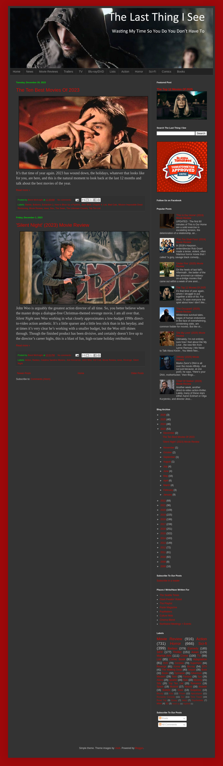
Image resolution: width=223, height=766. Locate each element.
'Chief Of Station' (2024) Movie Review (189, 382)
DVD (165, 663)
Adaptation (200, 659)
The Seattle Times (169, 595)
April (166, 480)
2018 (164, 519)
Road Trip (162, 700)
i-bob (117, 748)
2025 (164, 419)
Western (161, 676)
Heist (184, 700)
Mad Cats (112, 204)
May (166, 476)
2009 (164, 561)
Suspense (195, 690)
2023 (164, 429)
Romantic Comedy (166, 697)
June (166, 471)
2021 (164, 505)
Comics (166, 71)
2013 (164, 542)
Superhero (196, 663)
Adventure (196, 673)
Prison (182, 693)
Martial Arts (164, 655)
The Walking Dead (172, 669)
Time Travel (196, 697)
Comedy (193, 648)
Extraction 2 (47, 204)
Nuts (185, 680)
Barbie (28, 204)
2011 (164, 552)
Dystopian (179, 673)
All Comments (168, 724)
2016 (164, 528)
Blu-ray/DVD (96, 71)
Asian (195, 652)
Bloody (160, 693)
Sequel (191, 669)
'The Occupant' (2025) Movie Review (188, 310)
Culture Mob (166, 615)
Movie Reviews (48, 71)
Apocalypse (196, 693)
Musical (174, 686)
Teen (174, 676)
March (167, 485)
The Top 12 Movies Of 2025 (175, 89)
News (29, 71)
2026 (164, 414)
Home (16, 71)
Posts (163, 718)
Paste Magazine (168, 607)
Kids (171, 693)
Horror (139, 71)
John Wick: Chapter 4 (91, 204)
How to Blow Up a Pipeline (67, 204)
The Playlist (166, 603)
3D (167, 703)
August (167, 461)
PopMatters (166, 611)
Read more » (23, 190)
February (168, 490)
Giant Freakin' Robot (171, 599)
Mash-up (176, 703)
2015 (164, 533)
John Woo (87, 360)
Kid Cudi (97, 360)
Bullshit (166, 690)
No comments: (64, 200)
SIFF (160, 652)
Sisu (52, 208)
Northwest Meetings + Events (175, 623)
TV (81, 71)
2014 (164, 538)
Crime (184, 655)
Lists (113, 71)
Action (125, 71)
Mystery (197, 680)
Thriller (177, 652)
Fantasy (187, 676)
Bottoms (37, 204)
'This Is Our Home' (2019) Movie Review (190, 216)
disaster (202, 686)
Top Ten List (94, 208)
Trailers (68, 71)
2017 (164, 524)
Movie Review (36, 208)
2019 (164, 514)
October (168, 452)
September (169, 457)
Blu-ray (191, 666)
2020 (164, 510)
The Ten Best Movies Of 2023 (48, 90)
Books (181, 71)
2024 (164, 424)
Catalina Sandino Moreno (53, 360)
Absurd (188, 686)
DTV (204, 666)
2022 (164, 500)
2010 (164, 557)
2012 (164, 547)
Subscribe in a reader (168, 580)
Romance (196, 683)
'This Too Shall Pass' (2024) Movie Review (191, 241)
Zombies (179, 663)
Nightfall (186, 703)
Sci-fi (202, 643)
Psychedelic (197, 700)
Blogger (139, 748)
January (168, 494)
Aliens (160, 680)
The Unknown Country (77, 208)
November (169, 447)
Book (204, 669)
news (46, 208)
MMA (159, 703)
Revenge (127, 360)
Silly (159, 683)
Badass (36, 360)
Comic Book (177, 659)
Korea (177, 666)
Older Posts (137, 373)
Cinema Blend (167, 619)
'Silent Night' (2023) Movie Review (52, 225)
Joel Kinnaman (73, 360)
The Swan (60, 208)
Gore (180, 690)
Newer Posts (24, 373)
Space (160, 686)
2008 (164, 566)
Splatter (173, 680)
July (165, 466)
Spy (200, 676)
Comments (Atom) (40, 379)
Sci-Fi (152, 71)
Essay (174, 700)
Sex (183, 697)
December (169, 433)
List (105, 204)
